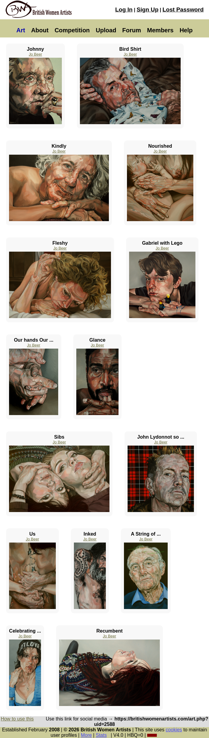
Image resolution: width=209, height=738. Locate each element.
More (86, 735)
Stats (101, 735)
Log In (124, 9)
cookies (174, 729)
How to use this (17, 718)
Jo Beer (35, 54)
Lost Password (183, 9)
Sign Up (147, 9)
